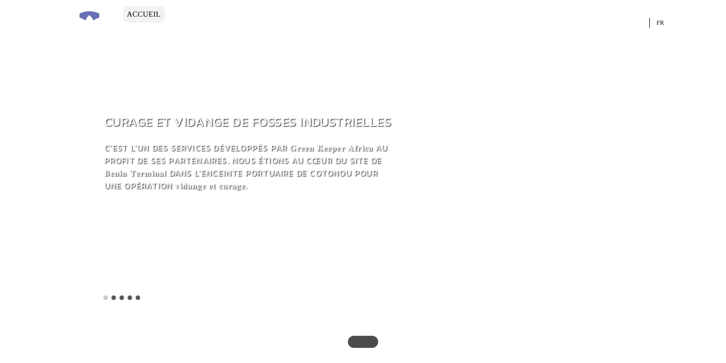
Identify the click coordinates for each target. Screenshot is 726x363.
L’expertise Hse (414, 14)
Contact (194, 31)
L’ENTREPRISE (203, 14)
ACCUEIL (144, 14)
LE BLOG (143, 31)
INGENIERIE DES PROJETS (305, 14)
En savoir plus (145, 286)
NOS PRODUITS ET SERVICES (515, 14)
